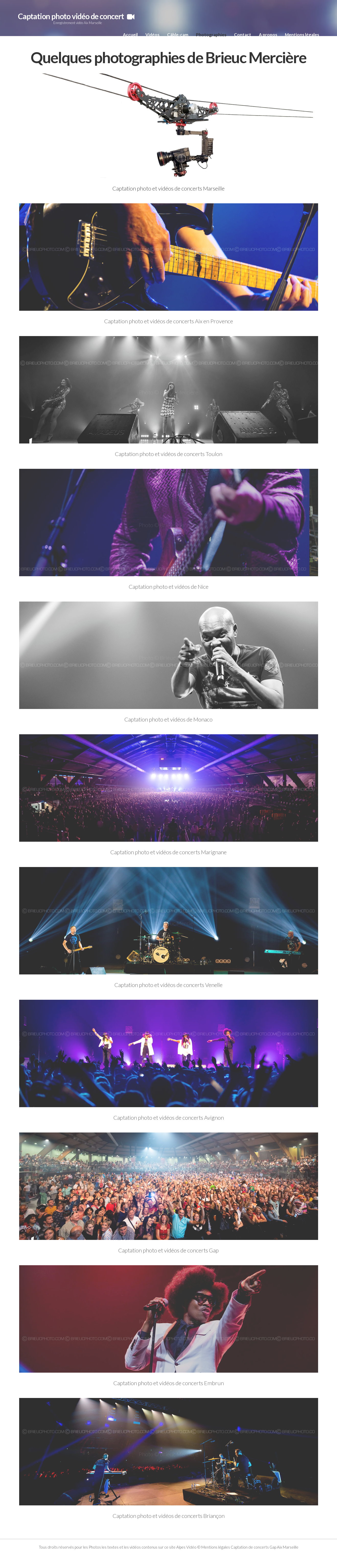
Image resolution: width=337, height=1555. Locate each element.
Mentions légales (302, 34)
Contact (242, 34)
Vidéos (152, 34)
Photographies (211, 34)
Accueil (130, 34)
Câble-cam (177, 34)
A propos (268, 34)
